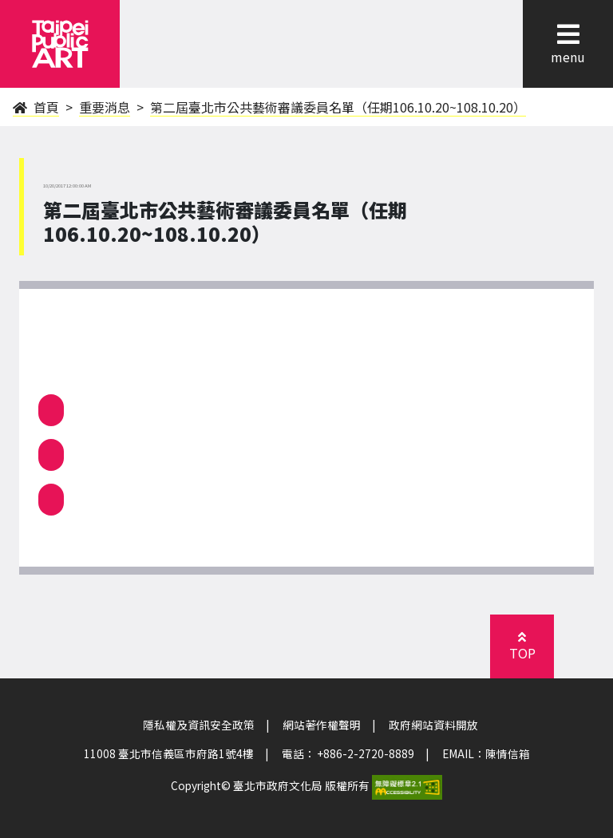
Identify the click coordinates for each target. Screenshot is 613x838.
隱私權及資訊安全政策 (199, 725)
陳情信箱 (507, 753)
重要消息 (104, 107)
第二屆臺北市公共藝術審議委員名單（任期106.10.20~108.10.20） (338, 107)
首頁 (36, 107)
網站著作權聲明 (322, 725)
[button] (568, 34)
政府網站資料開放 (433, 725)
